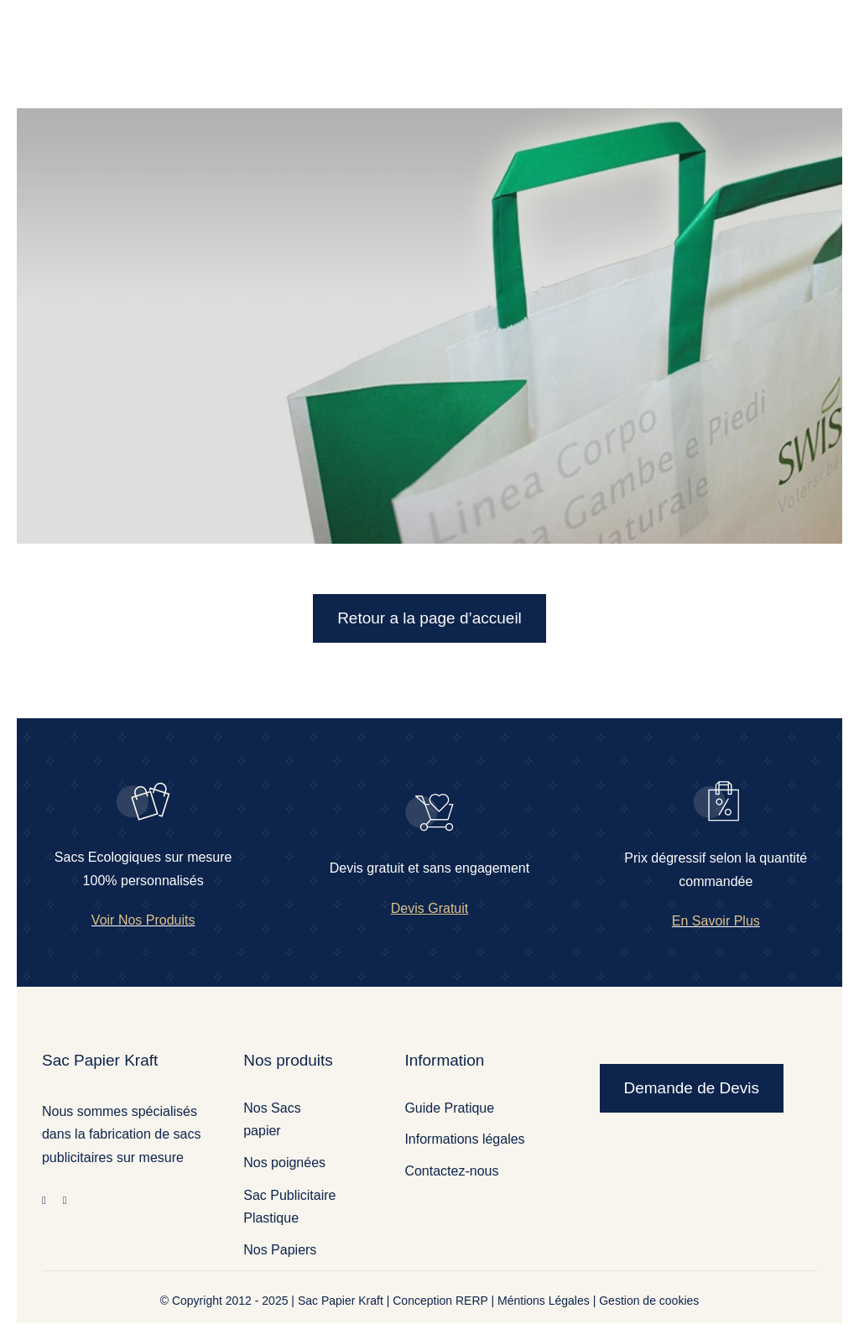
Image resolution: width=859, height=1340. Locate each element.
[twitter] (65, 1200)
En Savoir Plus (716, 921)
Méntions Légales (543, 1300)
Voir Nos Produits (143, 920)
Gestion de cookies (649, 1300)
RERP (472, 1300)
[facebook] (44, 1200)
